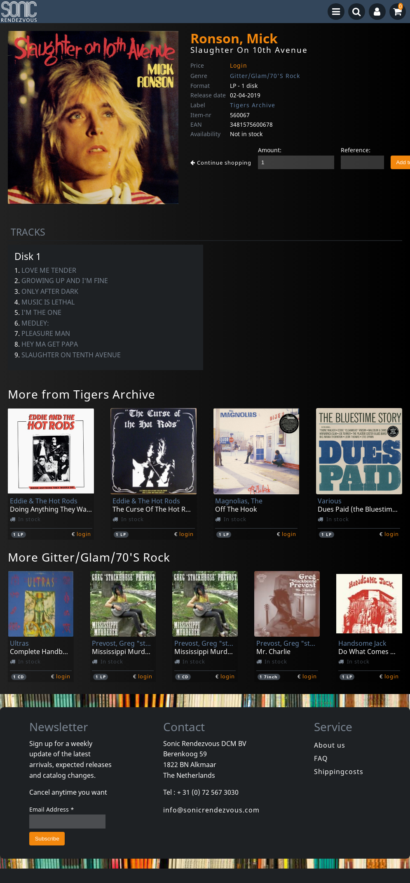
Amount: (269, 150)
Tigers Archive (252, 105)
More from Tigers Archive (81, 394)
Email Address (51, 809)
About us (329, 745)
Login (238, 65)
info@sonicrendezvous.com (211, 810)
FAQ (321, 758)
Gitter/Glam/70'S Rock (265, 76)
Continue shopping (220, 162)
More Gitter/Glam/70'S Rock (89, 557)
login (84, 534)
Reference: (355, 150)
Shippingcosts (338, 771)
